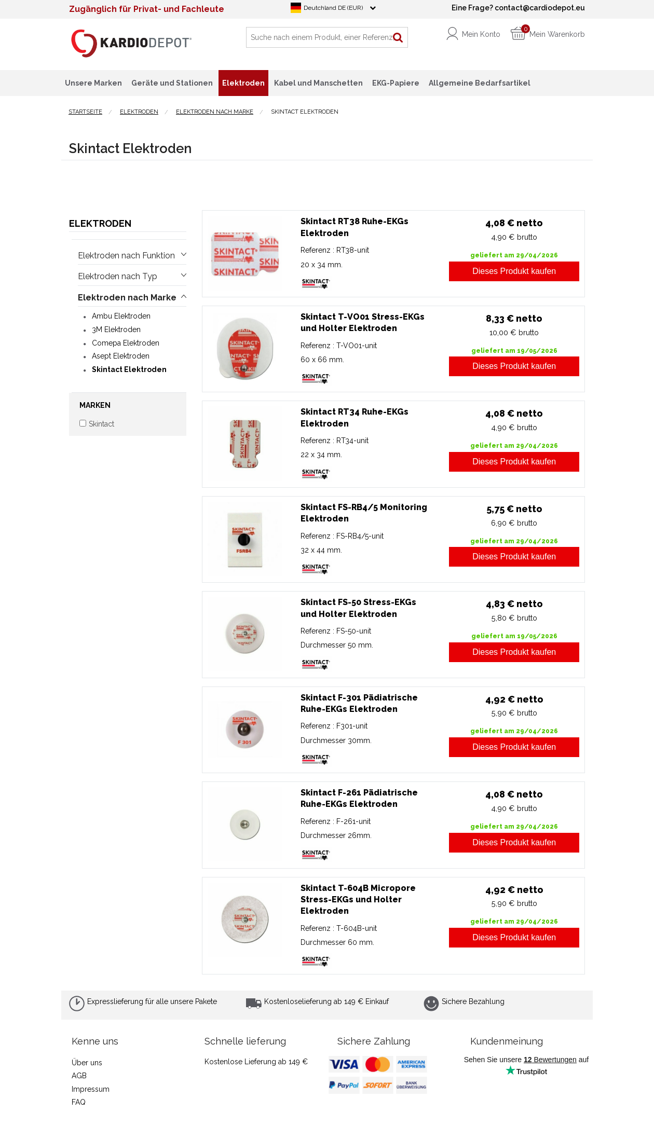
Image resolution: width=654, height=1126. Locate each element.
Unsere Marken (93, 83)
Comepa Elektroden (125, 343)
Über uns (87, 1063)
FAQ (79, 1102)
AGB (79, 1076)
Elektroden (100, 223)
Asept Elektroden (120, 356)
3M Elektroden (116, 329)
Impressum (91, 1089)
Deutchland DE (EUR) (333, 8)
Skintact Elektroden (129, 369)
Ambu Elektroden (121, 316)
